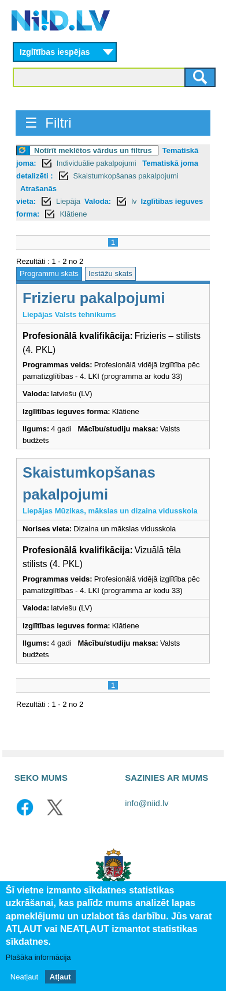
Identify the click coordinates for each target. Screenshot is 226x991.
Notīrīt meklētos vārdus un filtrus (93, 150)
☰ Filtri (48, 123)
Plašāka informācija (38, 958)
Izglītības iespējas (55, 52)
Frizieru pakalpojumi (94, 298)
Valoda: (97, 201)
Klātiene (73, 214)
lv (133, 201)
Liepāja (68, 201)
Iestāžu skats (110, 273)
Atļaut (60, 978)
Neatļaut (24, 978)
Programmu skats (49, 273)
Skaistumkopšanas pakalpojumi (126, 176)
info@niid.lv (146, 803)
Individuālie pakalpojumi (98, 163)
